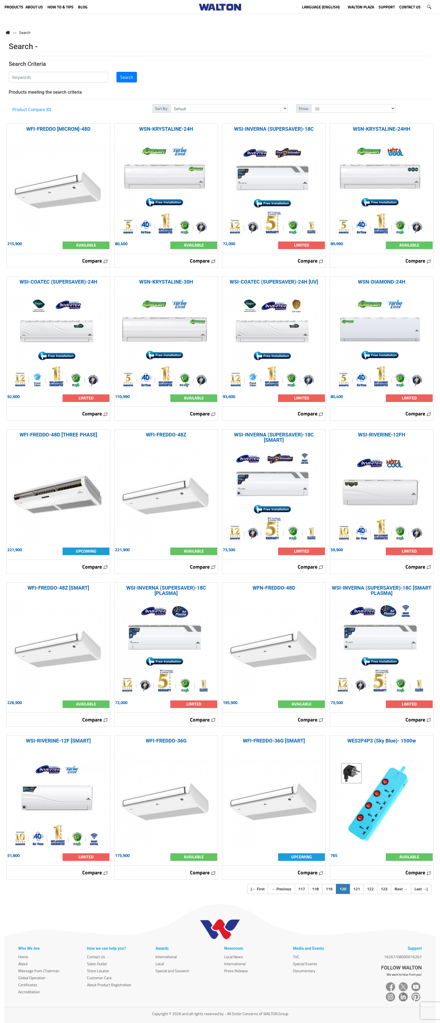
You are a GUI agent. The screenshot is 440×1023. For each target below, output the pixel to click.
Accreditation (29, 992)
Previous (281, 889)
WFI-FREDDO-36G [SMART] (274, 741)
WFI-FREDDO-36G (166, 741)
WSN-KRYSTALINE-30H (166, 282)
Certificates (27, 985)
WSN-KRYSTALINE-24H (166, 129)
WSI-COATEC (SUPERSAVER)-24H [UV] (274, 282)
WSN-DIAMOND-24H (381, 282)
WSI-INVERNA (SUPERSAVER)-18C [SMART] (274, 437)
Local (159, 964)
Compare (95, 260)
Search (25, 32)
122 (370, 889)
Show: (304, 108)
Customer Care (99, 978)
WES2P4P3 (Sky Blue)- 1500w (381, 741)
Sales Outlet (97, 964)
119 (329, 889)
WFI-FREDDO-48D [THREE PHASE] (58, 435)
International (166, 957)
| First (258, 889)
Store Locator (98, 971)
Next (401, 889)
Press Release (236, 971)
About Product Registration (109, 985)
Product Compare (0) (31, 109)
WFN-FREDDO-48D (274, 588)
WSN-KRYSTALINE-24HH (382, 129)
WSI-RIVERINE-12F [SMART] (58, 741)
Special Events (305, 964)
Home (23, 957)
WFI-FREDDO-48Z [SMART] (58, 588)
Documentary (304, 971)
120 (345, 889)
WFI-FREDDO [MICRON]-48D (58, 129)
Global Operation (31, 978)
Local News (233, 957)
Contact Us (96, 957)
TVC (296, 957)
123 (384, 889)
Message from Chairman (38, 971)
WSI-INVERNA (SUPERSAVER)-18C (274, 129)
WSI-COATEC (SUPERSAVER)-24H (58, 282)
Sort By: (161, 108)
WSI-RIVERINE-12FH (381, 435)
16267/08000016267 (403, 957)
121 (356, 889)
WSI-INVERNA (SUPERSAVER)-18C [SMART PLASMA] (382, 590)
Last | (421, 889)
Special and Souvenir (172, 971)
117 (301, 889)
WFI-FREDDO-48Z (166, 435)
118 (315, 889)
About (23, 964)
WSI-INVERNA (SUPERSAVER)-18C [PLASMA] (166, 590)
